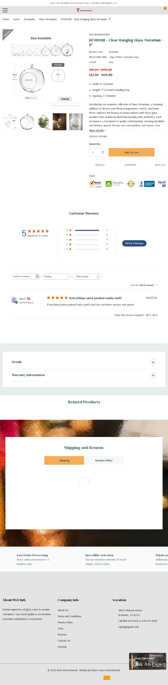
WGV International (99, 34)
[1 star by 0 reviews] (87, 250)
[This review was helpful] (147, 315)
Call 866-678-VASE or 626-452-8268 (137, 620)
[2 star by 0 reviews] (87, 245)
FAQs (61, 628)
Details (17, 362)
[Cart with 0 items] (163, 10)
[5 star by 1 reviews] (87, 231)
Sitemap (62, 646)
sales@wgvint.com (128, 626)
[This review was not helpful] (153, 315)
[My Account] (151, 10)
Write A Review (134, 243)
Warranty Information (28, 375)
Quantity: (95, 143)
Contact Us (64, 640)
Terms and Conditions (69, 616)
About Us (63, 610)
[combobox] (56, 276)
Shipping (64, 460)
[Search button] (18, 10)
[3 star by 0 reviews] (87, 240)
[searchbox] (22, 276)
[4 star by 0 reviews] (87, 235)
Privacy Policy (65, 622)
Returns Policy (104, 460)
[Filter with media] (87, 276)
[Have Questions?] (147, 661)
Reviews (62, 634)
